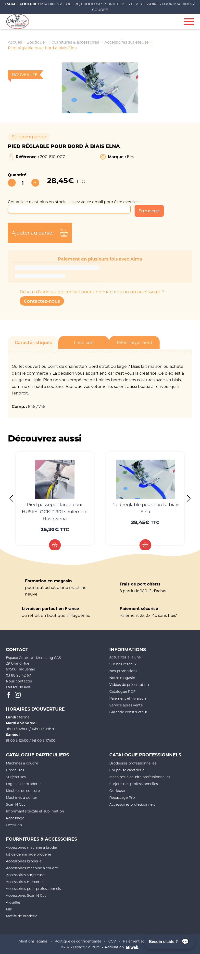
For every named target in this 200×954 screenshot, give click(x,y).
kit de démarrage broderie (28, 854)
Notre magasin (122, 677)
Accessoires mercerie (24, 882)
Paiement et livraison (127, 698)
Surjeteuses (16, 777)
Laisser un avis (18, 687)
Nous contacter (19, 681)
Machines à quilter (21, 797)
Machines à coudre (22, 763)
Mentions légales (33, 941)
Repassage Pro (122, 797)
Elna (131, 156)
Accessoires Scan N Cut (26, 895)
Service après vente (126, 705)
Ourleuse (117, 790)
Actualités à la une (125, 657)
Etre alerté (149, 210)
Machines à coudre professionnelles (139, 777)
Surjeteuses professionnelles (133, 784)
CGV (112, 941)
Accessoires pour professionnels (33, 888)
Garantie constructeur (128, 712)
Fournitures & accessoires (75, 42)
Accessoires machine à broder (31, 847)
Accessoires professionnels (132, 804)
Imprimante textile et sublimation (35, 811)
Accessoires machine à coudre (32, 868)
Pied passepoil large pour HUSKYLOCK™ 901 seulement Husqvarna (55, 511)
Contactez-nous (42, 301)
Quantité (17, 174)
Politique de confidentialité (78, 941)
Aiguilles (13, 902)
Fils (9, 909)
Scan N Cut (15, 804)
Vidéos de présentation (129, 684)
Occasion (14, 825)
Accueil (15, 42)
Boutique (35, 42)
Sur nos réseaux (122, 664)
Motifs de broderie (21, 916)
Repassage (15, 818)
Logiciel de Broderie (23, 784)
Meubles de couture (23, 790)
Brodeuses (15, 770)
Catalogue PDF (122, 691)
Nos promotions (123, 670)
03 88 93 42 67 (18, 675)
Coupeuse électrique (126, 770)
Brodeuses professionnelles (132, 763)
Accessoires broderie (23, 861)
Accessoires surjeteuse (127, 42)
